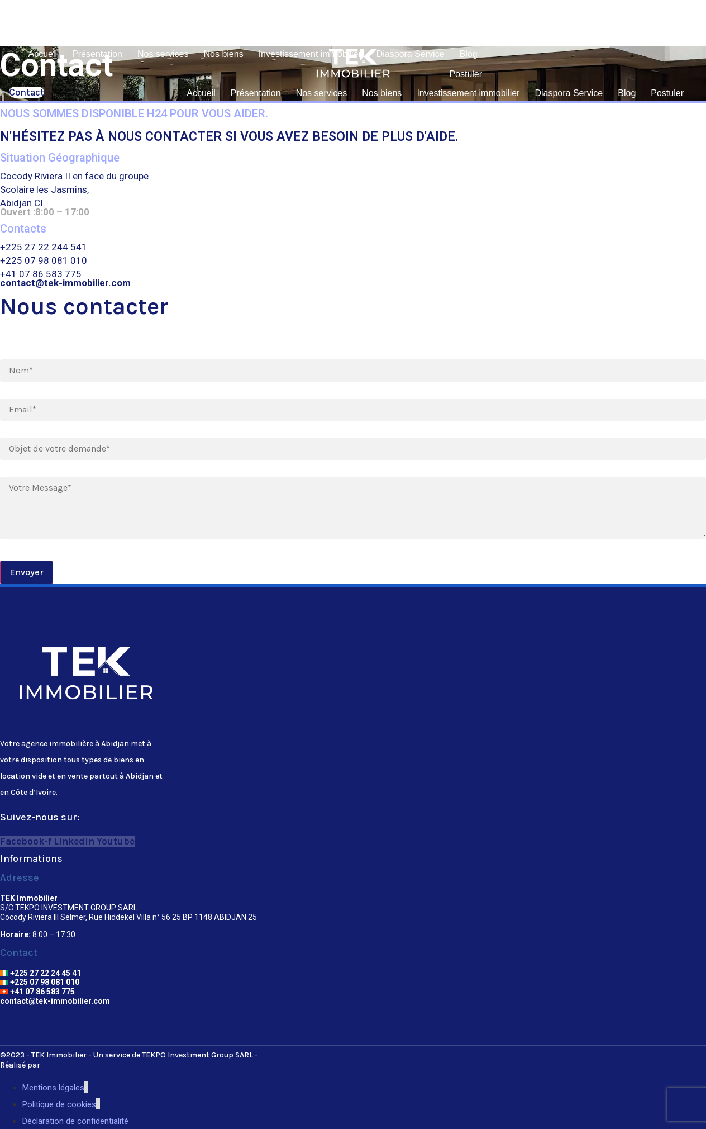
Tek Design (62, 1065)
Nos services (163, 54)
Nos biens (224, 54)
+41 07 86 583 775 (37, 991)
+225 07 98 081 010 (39, 982)
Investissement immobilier (310, 54)
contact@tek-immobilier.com (55, 1001)
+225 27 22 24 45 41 (40, 973)
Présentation (97, 54)
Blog (469, 54)
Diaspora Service (410, 54)
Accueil (43, 54)
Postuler (465, 74)
